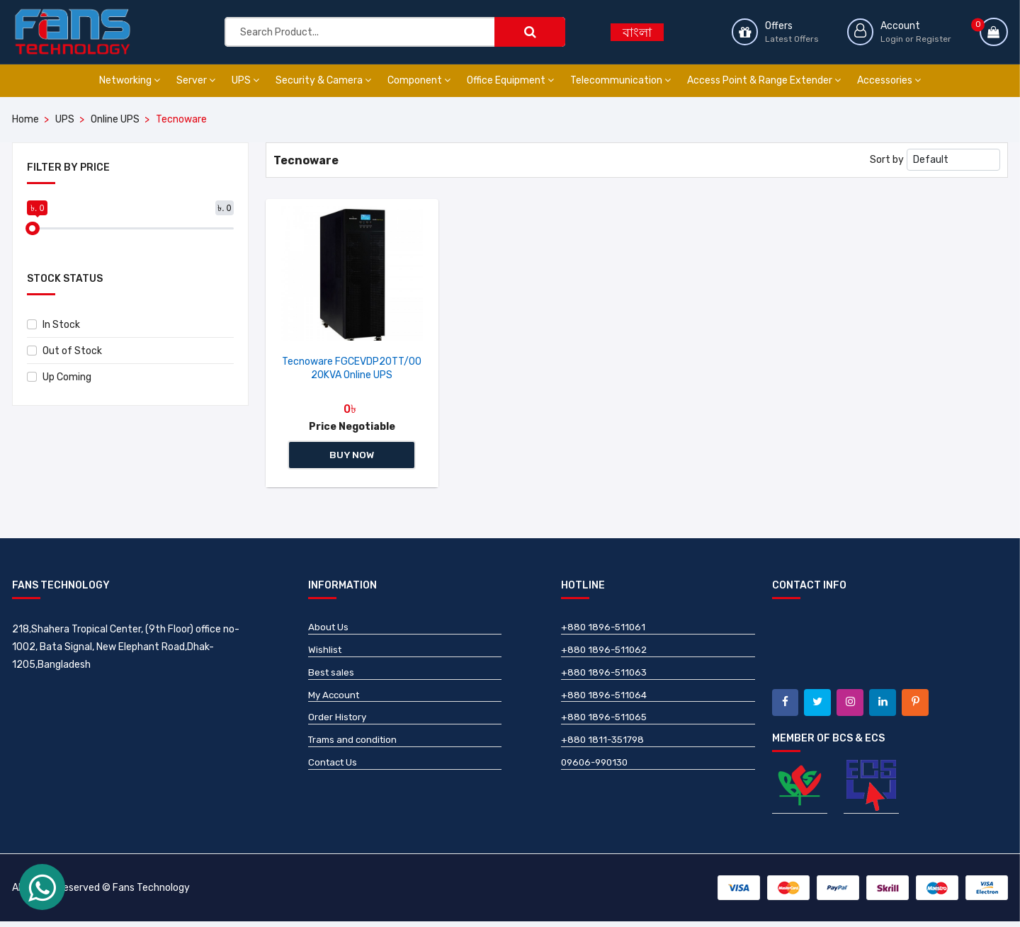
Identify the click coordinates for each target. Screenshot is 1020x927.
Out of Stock (64, 351)
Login (891, 38)
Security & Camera (323, 80)
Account (900, 25)
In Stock (53, 325)
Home (25, 119)
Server (195, 80)
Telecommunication (620, 80)
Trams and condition (355, 747)
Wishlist (325, 653)
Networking (129, 80)
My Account (335, 700)
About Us (329, 630)
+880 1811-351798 (604, 747)
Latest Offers (790, 38)
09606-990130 (597, 770)
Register (933, 38)
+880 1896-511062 (606, 653)
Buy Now (352, 456)
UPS (245, 80)
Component (418, 80)
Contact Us (334, 770)
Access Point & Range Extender (764, 80)
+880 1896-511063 (606, 677)
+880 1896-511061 (605, 630)
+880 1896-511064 (606, 700)
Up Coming (59, 377)
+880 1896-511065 (606, 723)
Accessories (889, 80)
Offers (776, 25)
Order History (338, 723)
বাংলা (637, 32)
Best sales (332, 677)
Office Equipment (510, 80)
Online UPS (115, 119)
